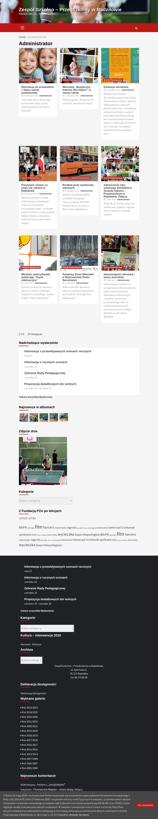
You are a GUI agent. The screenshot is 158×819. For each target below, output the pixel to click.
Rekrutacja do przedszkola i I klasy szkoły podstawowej (37, 90)
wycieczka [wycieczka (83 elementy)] (66, 534)
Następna (36, 334)
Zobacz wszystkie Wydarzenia (35, 396)
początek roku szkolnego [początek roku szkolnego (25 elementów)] (86, 528)
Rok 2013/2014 (30, 754)
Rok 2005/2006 (30, 768)
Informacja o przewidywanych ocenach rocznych (57, 351)
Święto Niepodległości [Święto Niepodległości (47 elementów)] (88, 534)
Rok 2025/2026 (30, 716)
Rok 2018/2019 (30, 735)
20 (29, 334)
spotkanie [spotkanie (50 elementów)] (25, 534)
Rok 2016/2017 (30, 744)
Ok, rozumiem (145, 805)
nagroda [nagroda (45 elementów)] (71, 527)
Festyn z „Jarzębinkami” (51, 784)
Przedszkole (27, 76)
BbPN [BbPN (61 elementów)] (23, 527)
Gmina (65, 178)
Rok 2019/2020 (30, 730)
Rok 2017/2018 (30, 740)
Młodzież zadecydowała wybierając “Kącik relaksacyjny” (35, 277)
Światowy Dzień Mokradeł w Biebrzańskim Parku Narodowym (78, 277)
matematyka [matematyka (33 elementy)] (60, 527)
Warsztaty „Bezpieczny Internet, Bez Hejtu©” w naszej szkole (76, 90)
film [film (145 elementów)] (39, 527)
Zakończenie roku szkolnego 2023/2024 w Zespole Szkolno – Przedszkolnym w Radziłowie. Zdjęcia (118, 191)
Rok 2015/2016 (30, 749)
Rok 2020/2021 (30, 726)
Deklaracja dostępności (33, 693)
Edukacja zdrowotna (116, 87)
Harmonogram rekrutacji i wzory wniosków (119, 276)
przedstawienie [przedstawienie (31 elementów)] (101, 527)
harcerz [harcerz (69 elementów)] (48, 527)
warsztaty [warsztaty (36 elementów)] (52, 534)
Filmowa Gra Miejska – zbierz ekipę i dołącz (58, 789)
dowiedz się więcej (79, 814)
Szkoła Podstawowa (30, 80)
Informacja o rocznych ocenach (46, 362)
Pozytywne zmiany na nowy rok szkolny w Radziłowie (34, 188)
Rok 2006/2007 (30, 763)
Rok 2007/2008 (30, 758)
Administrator (45, 96)
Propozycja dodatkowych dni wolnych (50, 384)
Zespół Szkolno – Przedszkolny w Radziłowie (70, 9)
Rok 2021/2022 (30, 721)
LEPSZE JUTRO (27, 518)
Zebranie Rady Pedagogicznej (44, 373)
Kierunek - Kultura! (31, 644)
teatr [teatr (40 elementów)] (34, 534)
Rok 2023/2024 (30, 707)
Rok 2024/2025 (30, 712)
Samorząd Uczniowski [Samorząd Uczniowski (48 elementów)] (122, 527)
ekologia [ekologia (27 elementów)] (30, 528)
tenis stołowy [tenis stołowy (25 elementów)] (42, 535)
